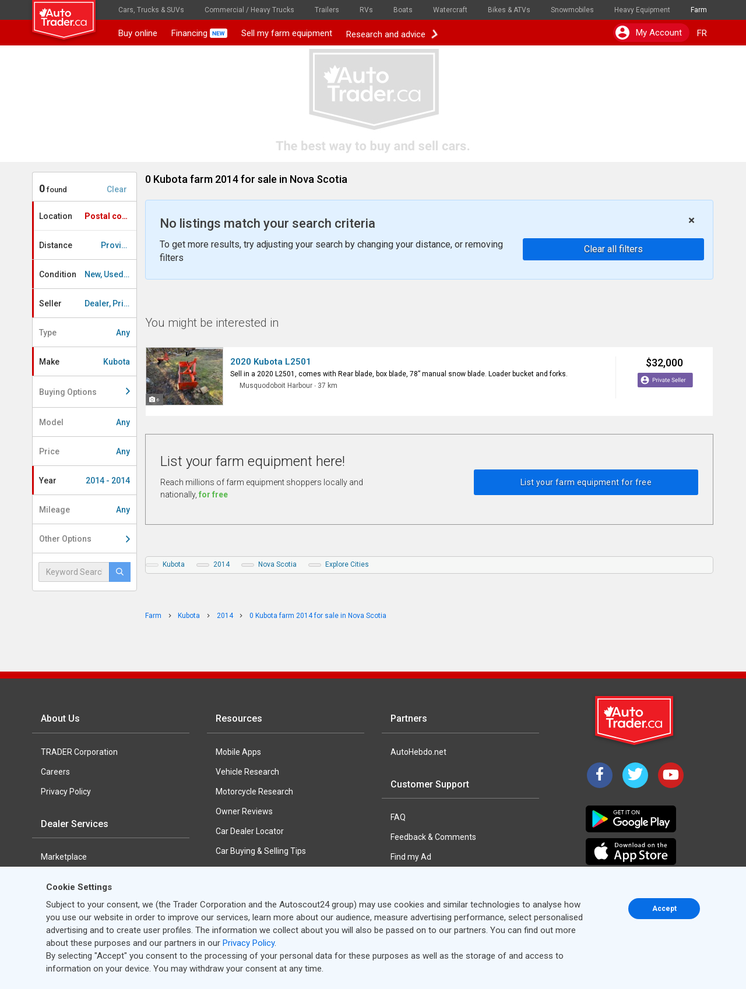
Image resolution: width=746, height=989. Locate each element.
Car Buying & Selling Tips (261, 851)
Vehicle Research (247, 771)
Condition (87, 274)
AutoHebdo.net (418, 752)
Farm (699, 10)
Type (84, 332)
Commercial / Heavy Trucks (249, 10)
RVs (366, 10)
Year (84, 480)
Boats (403, 10)
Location (87, 216)
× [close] (691, 220)
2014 (221, 564)
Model (84, 422)
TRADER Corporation (79, 752)
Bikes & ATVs (509, 10)
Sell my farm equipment (286, 33)
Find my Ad (410, 856)
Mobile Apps (238, 752)
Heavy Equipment (642, 10)
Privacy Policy (66, 791)
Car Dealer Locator (250, 831)
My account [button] (648, 33)
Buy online (137, 33)
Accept (664, 909)
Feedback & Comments (433, 837)
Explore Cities (347, 564)
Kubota (174, 564)
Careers (55, 771)
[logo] (71, 14)
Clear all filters (613, 249)
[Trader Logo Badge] (635, 720)
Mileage (84, 509)
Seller (87, 303)
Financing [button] (199, 33)
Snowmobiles (572, 10)
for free (213, 494)
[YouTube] (671, 775)
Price (84, 451)
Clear (117, 189)
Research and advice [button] (391, 33)
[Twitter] (635, 775)
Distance (87, 245)
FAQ (398, 817)
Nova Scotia (277, 564)
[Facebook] (600, 775)
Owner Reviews (244, 811)
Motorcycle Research (254, 791)
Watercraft (450, 10)
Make (84, 361)
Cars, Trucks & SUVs (151, 10)
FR (702, 33)
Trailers (327, 10)
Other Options (84, 538)
